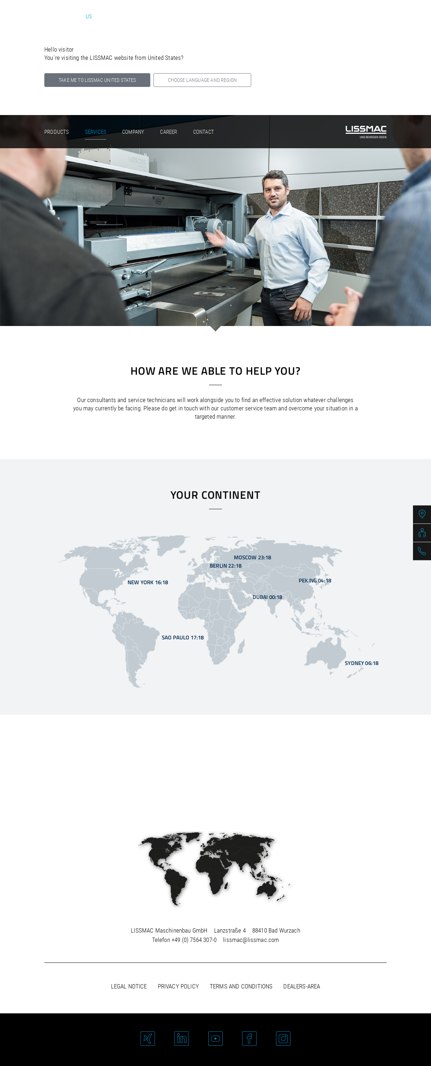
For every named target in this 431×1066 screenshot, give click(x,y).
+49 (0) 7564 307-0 (194, 939)
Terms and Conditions (241, 986)
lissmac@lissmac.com (251, 939)
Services (95, 132)
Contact (203, 132)
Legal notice (129, 986)
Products (56, 132)
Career (168, 132)
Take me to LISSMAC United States (97, 80)
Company (133, 132)
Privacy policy (178, 986)
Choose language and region (202, 80)
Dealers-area (301, 986)
